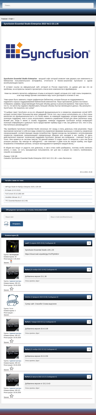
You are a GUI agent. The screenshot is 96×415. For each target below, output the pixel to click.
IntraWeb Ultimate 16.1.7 (13, 197)
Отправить (16, 224)
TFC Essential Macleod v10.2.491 (16, 201)
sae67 (27, 243)
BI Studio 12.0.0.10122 (12, 190)
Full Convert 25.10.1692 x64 (14, 194)
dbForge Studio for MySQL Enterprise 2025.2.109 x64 (23, 187)
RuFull (27, 270)
